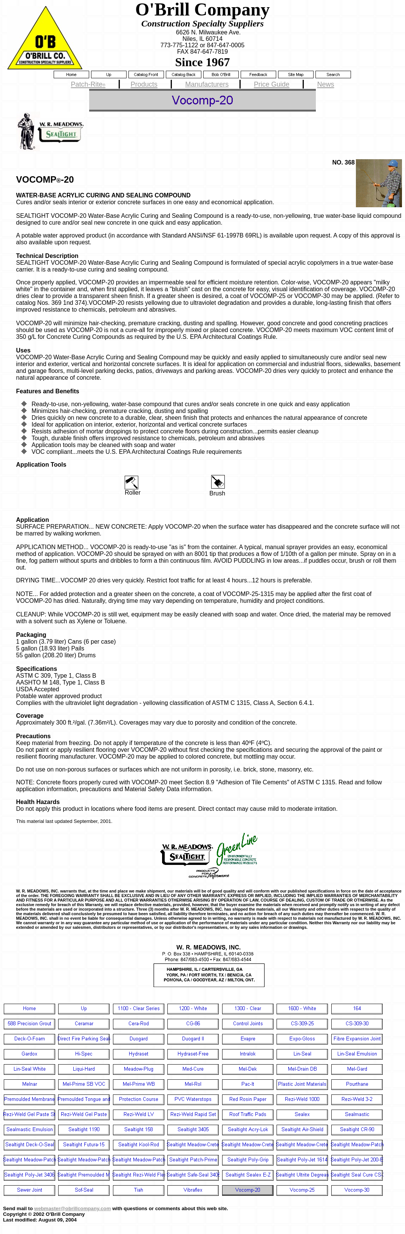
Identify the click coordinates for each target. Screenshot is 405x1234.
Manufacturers (207, 84)
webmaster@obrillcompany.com (72, 1208)
